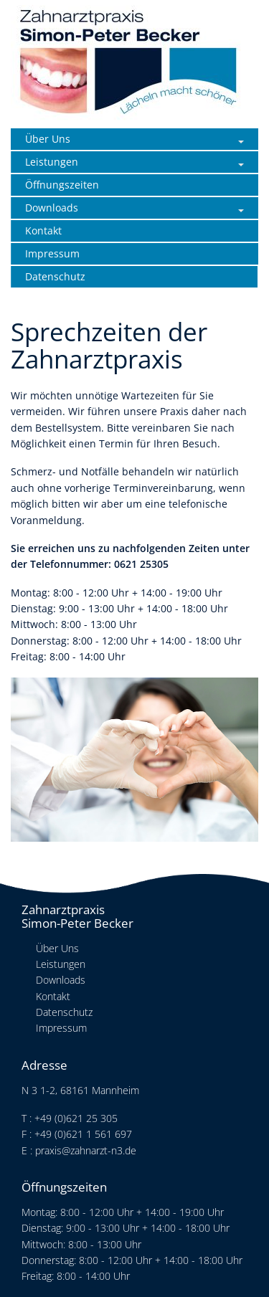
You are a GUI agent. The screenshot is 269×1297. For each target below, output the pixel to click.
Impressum (52, 253)
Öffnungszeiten (62, 184)
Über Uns (47, 139)
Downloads (51, 207)
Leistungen (51, 161)
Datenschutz (55, 276)
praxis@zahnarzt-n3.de (85, 1150)
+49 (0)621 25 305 (76, 1118)
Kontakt (43, 230)
